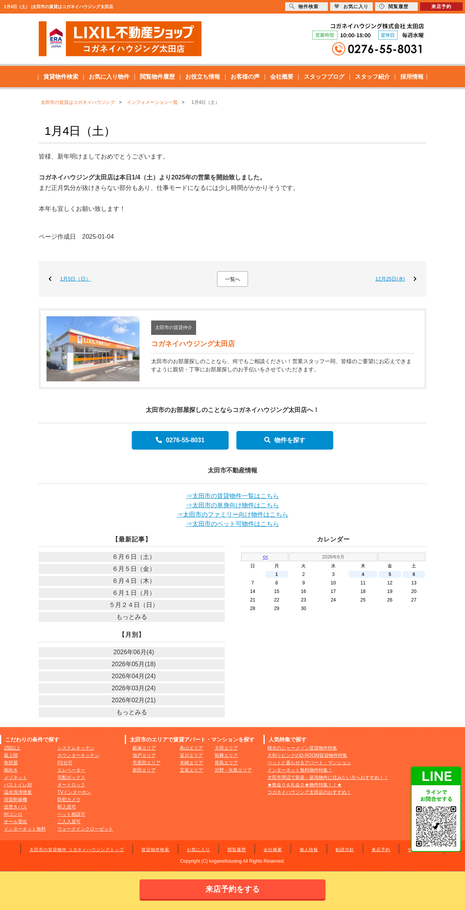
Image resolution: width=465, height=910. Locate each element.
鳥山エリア (191, 748)
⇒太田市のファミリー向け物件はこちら (232, 514)
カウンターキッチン (78, 755)
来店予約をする (232, 889)
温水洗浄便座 (18, 792)
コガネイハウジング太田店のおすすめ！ (309, 792)
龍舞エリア (226, 755)
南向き (11, 770)
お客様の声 (245, 76)
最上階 (11, 755)
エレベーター (71, 770)
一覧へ (232, 279)
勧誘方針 (345, 849)
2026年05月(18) (134, 664)
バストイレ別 (18, 785)
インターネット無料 (25, 829)
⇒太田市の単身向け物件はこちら (232, 505)
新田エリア (144, 770)
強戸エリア (144, 755)
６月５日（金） (133, 568)
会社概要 (281, 76)
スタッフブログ (324, 76)
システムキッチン (76, 748)
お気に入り (198, 849)
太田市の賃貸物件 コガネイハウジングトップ (76, 849)
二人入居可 (69, 821)
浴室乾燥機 (15, 799)
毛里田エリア (146, 762)
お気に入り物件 (109, 76)
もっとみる (131, 617)
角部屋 (11, 762)
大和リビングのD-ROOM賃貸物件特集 (307, 755)
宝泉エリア (191, 770)
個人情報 (309, 849)
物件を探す (284, 440)
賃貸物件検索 (60, 76)
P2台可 (64, 762)
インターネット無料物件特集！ (299, 770)
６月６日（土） (133, 556)
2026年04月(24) (134, 676)
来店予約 (381, 849)
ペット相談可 (71, 814)
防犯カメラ (69, 799)
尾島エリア (226, 762)
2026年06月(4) (134, 652)
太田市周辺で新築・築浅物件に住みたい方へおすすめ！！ (327, 777)
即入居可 (66, 807)
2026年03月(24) (134, 688)
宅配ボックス (71, 777)
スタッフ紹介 (372, 76)
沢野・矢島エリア (233, 770)
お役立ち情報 (202, 76)
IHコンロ (13, 814)
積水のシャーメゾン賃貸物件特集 (302, 748)
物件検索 (304, 6)
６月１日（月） (133, 592)
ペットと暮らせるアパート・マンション (309, 762)
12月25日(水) (390, 279)
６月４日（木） (133, 580)
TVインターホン (74, 792)
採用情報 (412, 76)
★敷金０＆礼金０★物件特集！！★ (304, 785)
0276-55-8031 (180, 440)
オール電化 (15, 821)
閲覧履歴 (236, 849)
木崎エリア (191, 762)
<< (265, 557)
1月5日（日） (75, 279)
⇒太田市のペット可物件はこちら (232, 523)
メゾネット (15, 777)
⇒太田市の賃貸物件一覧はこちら (232, 496)
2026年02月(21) (134, 700)
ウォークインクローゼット (85, 829)
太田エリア (226, 748)
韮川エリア (191, 755)
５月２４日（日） (133, 604)
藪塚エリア (144, 748)
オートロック (71, 785)
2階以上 (12, 748)
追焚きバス (15, 807)
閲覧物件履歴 (157, 76)
